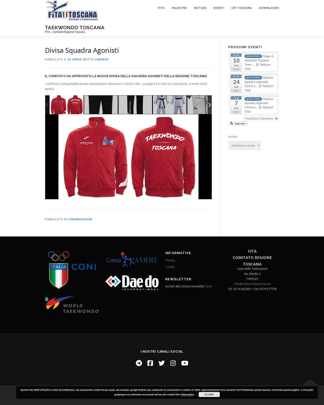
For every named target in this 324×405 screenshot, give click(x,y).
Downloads (269, 7)
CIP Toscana (241, 7)
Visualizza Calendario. (261, 118)
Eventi (218, 7)
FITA (161, 7)
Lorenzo (102, 59)
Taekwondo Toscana (75, 27)
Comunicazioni (80, 219)
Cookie (170, 267)
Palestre (179, 7)
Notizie (200, 7)
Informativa (187, 394)
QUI (208, 286)
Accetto (209, 394)
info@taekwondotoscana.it (252, 284)
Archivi (232, 137)
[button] (238, 123)
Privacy (170, 260)
